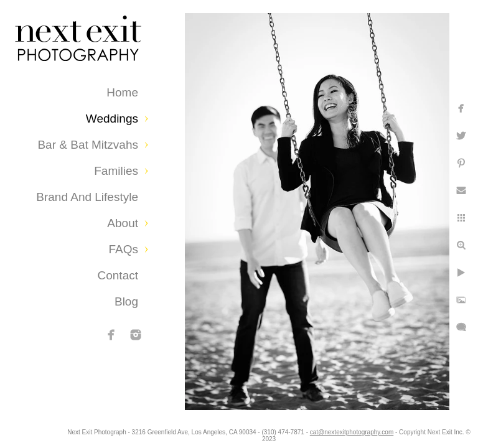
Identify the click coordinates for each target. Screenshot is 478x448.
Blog (126, 301)
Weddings (112, 118)
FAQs (123, 249)
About (122, 223)
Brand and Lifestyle (87, 196)
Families (116, 170)
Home (122, 92)
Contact (118, 275)
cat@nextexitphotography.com (404, 432)
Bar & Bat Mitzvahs (87, 144)
